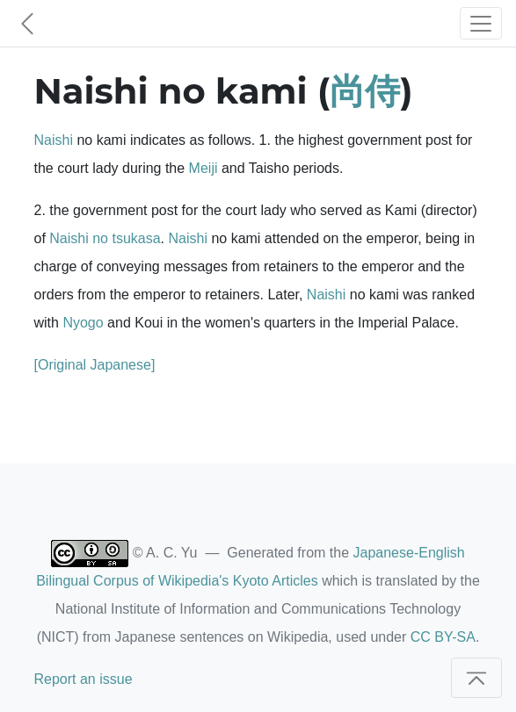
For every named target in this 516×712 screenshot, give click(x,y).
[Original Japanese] (95, 364)
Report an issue (83, 679)
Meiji (203, 168)
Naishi (53, 140)
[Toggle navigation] (481, 23)
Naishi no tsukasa (104, 238)
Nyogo (82, 322)
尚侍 (365, 90)
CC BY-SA (443, 636)
